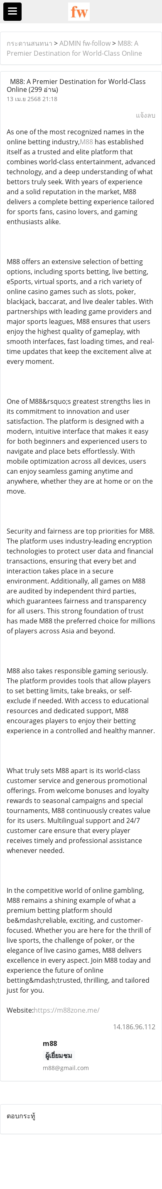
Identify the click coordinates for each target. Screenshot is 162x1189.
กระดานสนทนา (29, 43)
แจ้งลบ (145, 115)
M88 (86, 141)
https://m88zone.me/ (67, 1010)
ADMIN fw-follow (84, 43)
